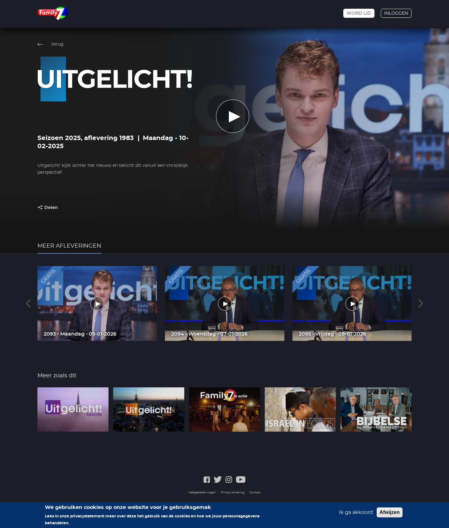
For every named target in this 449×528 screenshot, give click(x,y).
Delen (51, 208)
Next (420, 303)
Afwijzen (389, 512)
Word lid (359, 13)
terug (57, 44)
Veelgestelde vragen (202, 492)
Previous (28, 303)
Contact (255, 492)
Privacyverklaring (232, 492)
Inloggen (396, 13)
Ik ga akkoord (356, 512)
